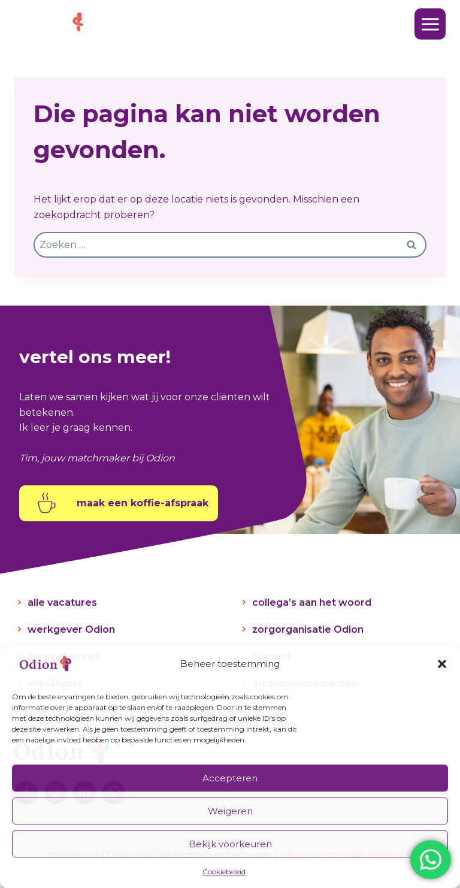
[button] (442, 664)
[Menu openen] (430, 24)
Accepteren (230, 778)
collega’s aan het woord (311, 602)
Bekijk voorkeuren (230, 844)
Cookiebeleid (224, 871)
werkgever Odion (71, 629)
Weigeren (230, 811)
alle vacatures (62, 602)
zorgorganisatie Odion (308, 629)
